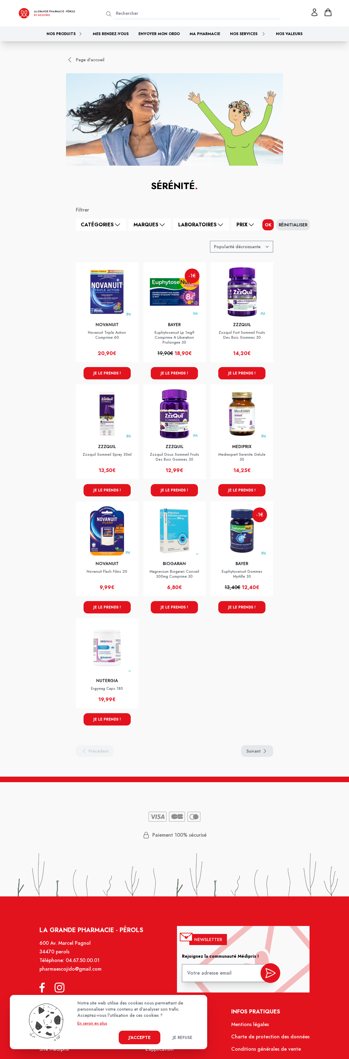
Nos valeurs (289, 34)
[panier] (328, 12)
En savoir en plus (92, 1023)
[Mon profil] (314, 12)
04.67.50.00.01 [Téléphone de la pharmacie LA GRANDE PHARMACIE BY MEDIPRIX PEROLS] (83, 960)
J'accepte (139, 1037)
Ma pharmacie (205, 34)
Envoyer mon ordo (159, 34)
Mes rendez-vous (111, 34)
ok (268, 225)
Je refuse (182, 1037)
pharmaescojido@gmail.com (70, 968)
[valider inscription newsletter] (270, 973)
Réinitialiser (293, 225)
